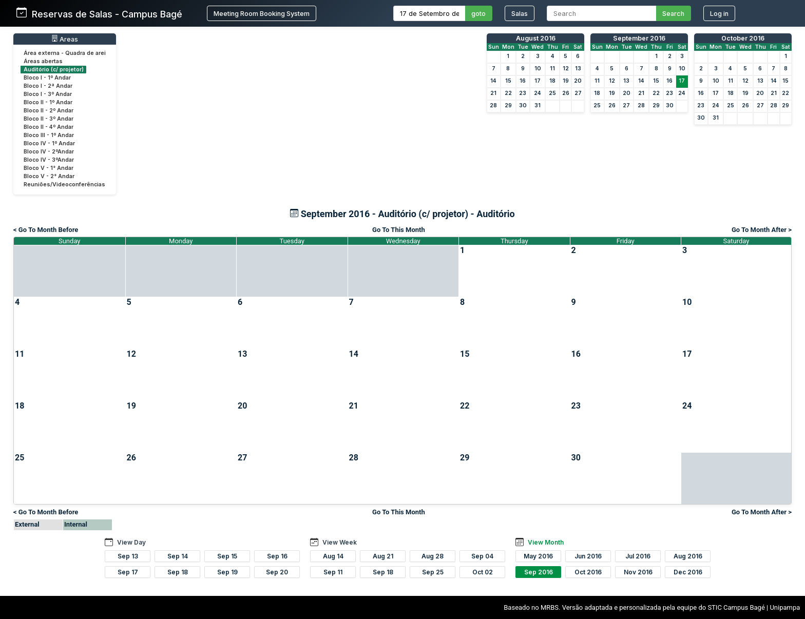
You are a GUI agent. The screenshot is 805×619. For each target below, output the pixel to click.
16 (523, 81)
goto (478, 13)
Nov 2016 (638, 572)
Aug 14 (333, 556)
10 (537, 68)
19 (566, 81)
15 (508, 81)
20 (578, 81)
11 (552, 68)
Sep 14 (177, 556)
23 (522, 93)
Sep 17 (128, 572)
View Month (546, 542)
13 (578, 68)
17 (537, 81)
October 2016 (742, 38)
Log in (719, 13)
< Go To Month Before (45, 230)
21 (493, 93)
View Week (339, 542)
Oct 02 (482, 572)
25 (552, 93)
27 (578, 93)
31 (537, 105)
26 (565, 93)
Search (673, 13)
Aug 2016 (688, 556)
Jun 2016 (588, 556)
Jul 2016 (637, 556)
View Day (131, 542)
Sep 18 (177, 572)
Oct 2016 (588, 572)
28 (493, 105)
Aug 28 (432, 556)
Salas (519, 13)
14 (493, 81)
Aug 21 (383, 556)
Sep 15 (227, 556)
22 (508, 93)
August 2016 (535, 38)
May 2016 (538, 556)
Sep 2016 (538, 572)
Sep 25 (433, 572)
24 (537, 93)
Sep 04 (482, 556)
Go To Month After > (762, 230)
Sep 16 (277, 556)
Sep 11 (332, 572)
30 (523, 105)
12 (566, 68)
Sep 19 (227, 572)
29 (508, 105)
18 (552, 81)
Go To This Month (398, 230)
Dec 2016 (688, 572)
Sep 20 (277, 572)
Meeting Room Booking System (262, 13)
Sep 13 (128, 556)
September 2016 (639, 38)
